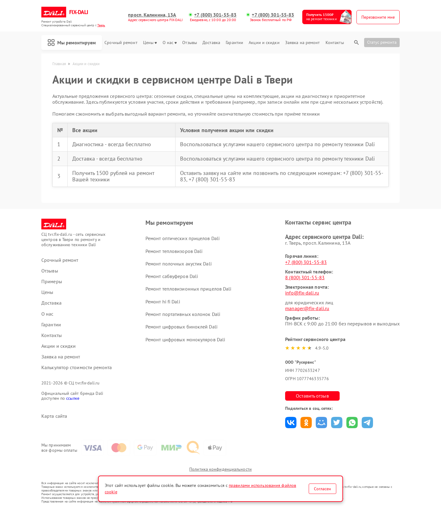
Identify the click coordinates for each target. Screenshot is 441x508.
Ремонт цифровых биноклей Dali (181, 327)
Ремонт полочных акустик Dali (178, 264)
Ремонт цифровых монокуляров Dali (185, 339)
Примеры (51, 281)
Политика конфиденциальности (220, 469)
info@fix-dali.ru (302, 293)
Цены (150, 42)
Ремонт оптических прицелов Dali (182, 238)
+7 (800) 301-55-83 (215, 15)
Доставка (211, 42)
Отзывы (189, 42)
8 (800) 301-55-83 (305, 277)
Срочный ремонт (120, 42)
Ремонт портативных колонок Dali (182, 314)
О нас (170, 42)
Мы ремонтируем (71, 42)
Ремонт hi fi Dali (162, 301)
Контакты (335, 42)
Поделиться (290, 422)
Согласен (322, 488)
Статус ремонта (382, 42)
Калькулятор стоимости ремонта (76, 367)
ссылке (72, 398)
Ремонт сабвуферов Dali (171, 276)
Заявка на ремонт (302, 42)
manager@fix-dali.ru (307, 308)
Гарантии (234, 42)
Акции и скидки (264, 42)
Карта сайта (54, 416)
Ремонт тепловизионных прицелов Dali (188, 289)
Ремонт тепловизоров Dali (173, 251)
